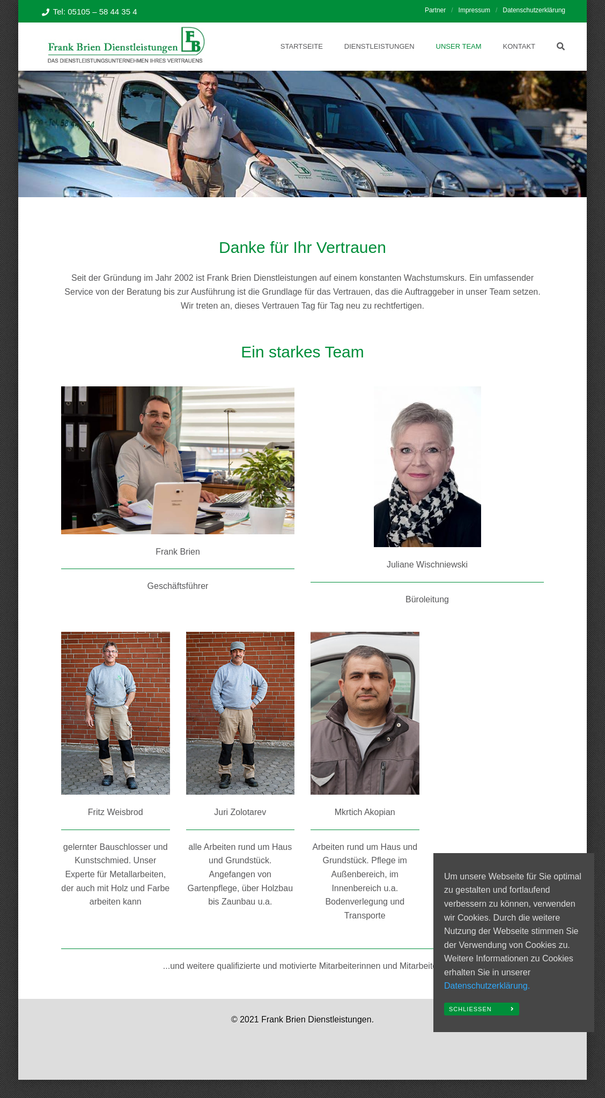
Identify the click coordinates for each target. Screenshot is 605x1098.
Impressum (474, 10)
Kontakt (519, 46)
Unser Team (459, 46)
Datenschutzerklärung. (487, 985)
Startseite (302, 46)
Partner (435, 10)
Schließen (470, 1009)
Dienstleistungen (379, 46)
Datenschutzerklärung (534, 10)
